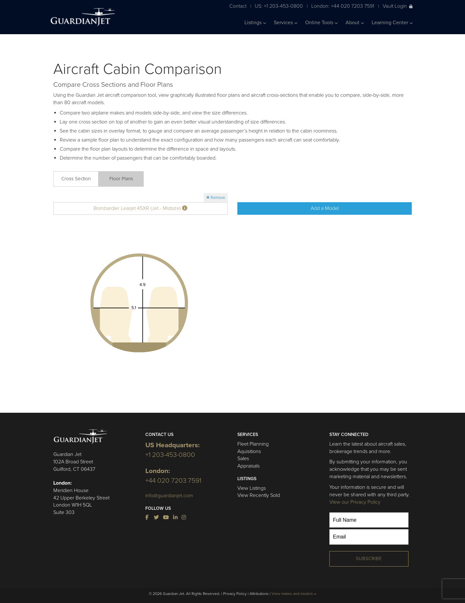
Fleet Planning (253, 444)
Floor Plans (121, 179)
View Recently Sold (258, 495)
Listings (255, 22)
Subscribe (369, 558)
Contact (237, 6)
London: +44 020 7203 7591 (342, 6)
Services (285, 22)
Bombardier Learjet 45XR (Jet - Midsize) (140, 208)
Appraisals (248, 466)
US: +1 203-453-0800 (279, 6)
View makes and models (294, 593)
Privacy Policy (235, 593)
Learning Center (392, 22)
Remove (215, 197)
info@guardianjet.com (169, 495)
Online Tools (321, 22)
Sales (243, 458)
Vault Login (398, 6)
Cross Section (76, 179)
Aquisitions (249, 451)
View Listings (251, 488)
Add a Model (325, 208)
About (355, 22)
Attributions (259, 593)
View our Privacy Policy (354, 502)
